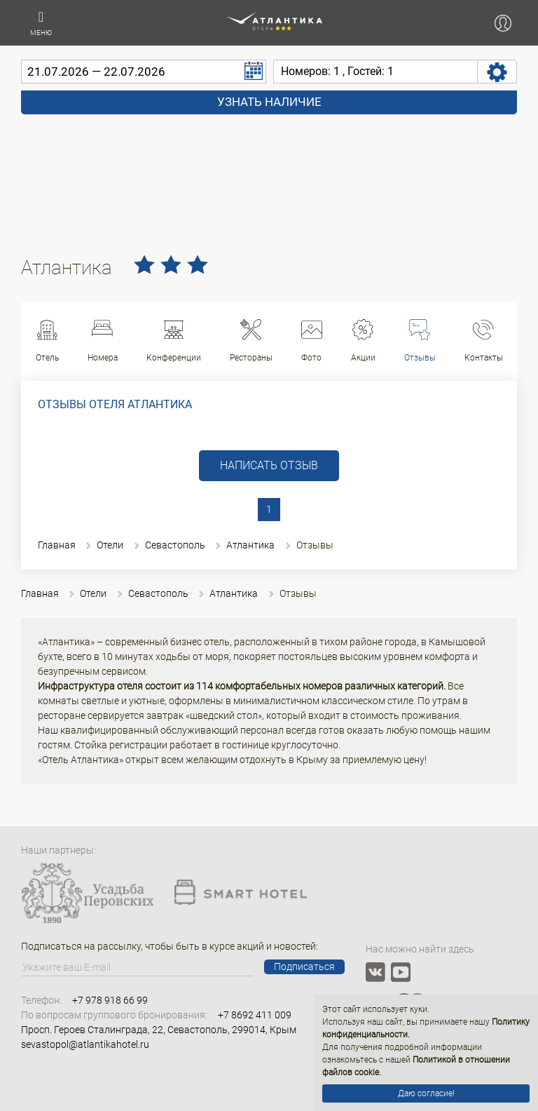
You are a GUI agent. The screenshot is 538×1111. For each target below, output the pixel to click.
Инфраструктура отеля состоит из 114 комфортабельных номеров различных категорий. (242, 686)
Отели (110, 545)
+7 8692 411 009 (254, 1015)
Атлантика (250, 545)
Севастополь (175, 545)
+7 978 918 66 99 (110, 1000)
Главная (57, 545)
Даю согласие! (426, 1093)
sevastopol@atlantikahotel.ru (85, 1044)
